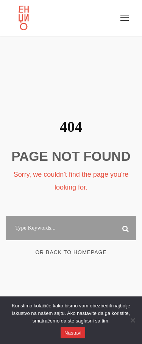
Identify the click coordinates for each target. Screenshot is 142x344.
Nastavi (72, 333)
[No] (132, 320)
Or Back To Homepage (71, 252)
